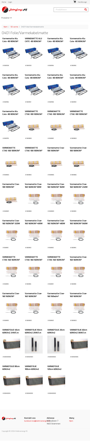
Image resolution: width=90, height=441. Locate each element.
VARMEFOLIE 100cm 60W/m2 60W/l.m (32, 369)
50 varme (14, 27)
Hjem (6, 27)
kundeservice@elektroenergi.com (37, 421)
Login (10, 2)
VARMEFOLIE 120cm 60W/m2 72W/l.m (54, 369)
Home (4, 2)
